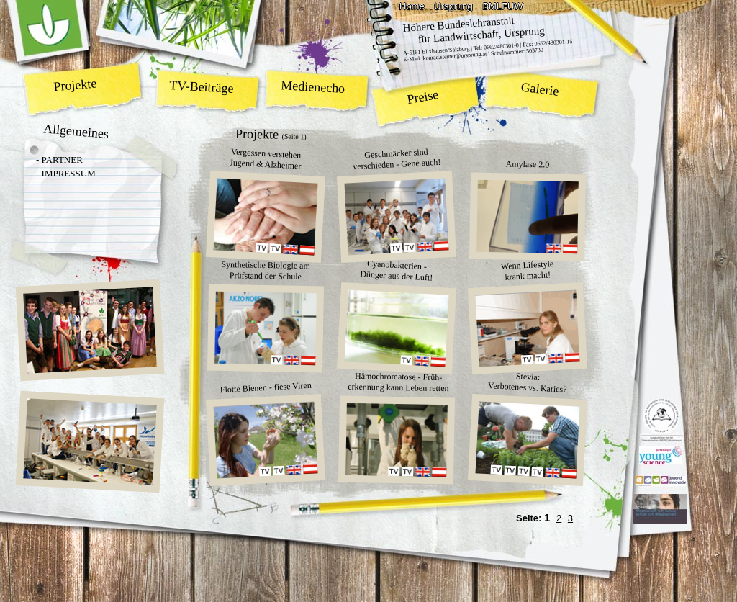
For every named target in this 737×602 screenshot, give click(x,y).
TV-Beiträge (201, 87)
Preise (423, 97)
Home (412, 6)
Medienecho (313, 87)
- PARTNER (59, 159)
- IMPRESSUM (66, 173)
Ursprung (453, 6)
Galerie (540, 89)
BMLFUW (502, 6)
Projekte (75, 85)
